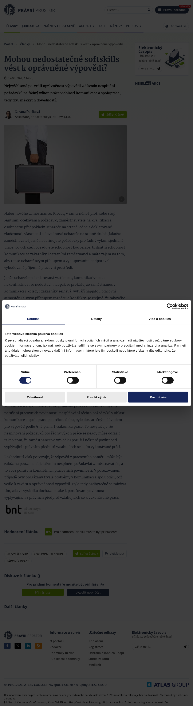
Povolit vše (158, 397)
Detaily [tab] (96, 318)
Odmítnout (35, 397)
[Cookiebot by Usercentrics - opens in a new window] (169, 306)
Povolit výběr (96, 397)
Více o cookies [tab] (160, 318)
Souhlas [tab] (33, 318)
